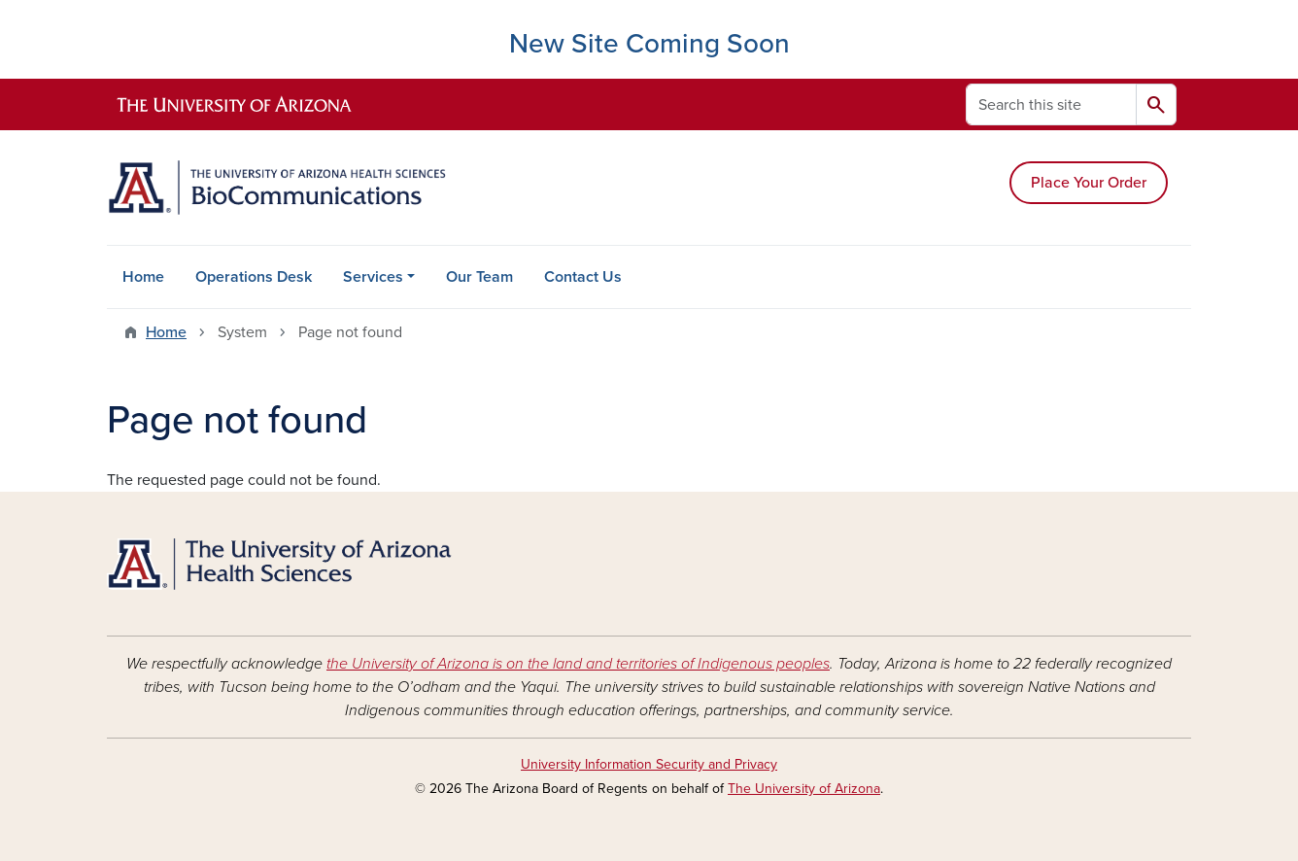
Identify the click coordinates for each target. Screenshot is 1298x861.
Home (143, 277)
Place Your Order (1088, 182)
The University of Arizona (804, 788)
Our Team (479, 277)
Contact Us (583, 277)
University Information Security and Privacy (649, 764)
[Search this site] (1051, 104)
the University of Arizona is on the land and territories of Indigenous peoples (578, 663)
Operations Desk (253, 277)
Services (373, 277)
